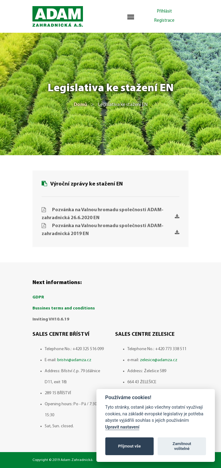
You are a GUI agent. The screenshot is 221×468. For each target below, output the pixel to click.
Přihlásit (164, 11)
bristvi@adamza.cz (74, 360)
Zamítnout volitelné (182, 446)
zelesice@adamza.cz (158, 360)
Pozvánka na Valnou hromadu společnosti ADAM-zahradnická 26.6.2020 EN (110, 214)
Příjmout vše (129, 446)
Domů (80, 104)
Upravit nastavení (122, 427)
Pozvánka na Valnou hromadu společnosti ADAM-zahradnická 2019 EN (110, 229)
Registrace (164, 20)
